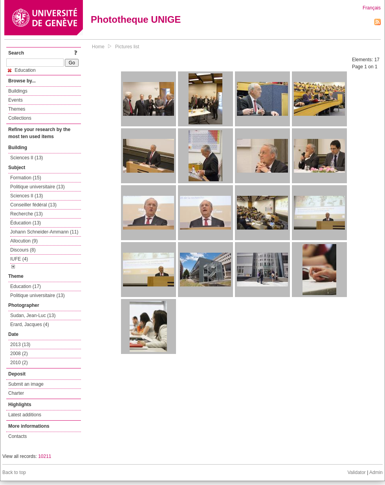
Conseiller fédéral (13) (33, 205)
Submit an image (26, 384)
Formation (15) (25, 178)
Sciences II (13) (26, 157)
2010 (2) (19, 362)
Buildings (18, 91)
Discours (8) (23, 250)
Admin (376, 472)
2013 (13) (20, 344)
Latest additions (24, 415)
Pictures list (127, 46)
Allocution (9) (24, 241)
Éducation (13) (25, 223)
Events (15, 100)
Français (372, 8)
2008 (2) (19, 353)
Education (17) (25, 286)
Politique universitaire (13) (37, 187)
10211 (44, 456)
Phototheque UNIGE (136, 19)
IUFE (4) (19, 259)
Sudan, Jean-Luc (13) (32, 315)
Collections (19, 118)
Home (98, 46)
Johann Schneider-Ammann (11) (44, 232)
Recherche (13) (26, 214)
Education (22, 70)
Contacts (17, 436)
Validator (356, 472)
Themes (16, 109)
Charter (16, 393)
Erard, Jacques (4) (29, 324)
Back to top (14, 472)
